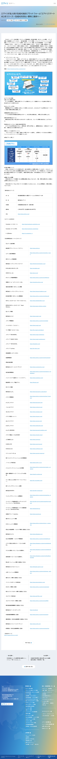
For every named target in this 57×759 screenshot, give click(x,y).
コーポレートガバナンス (47, 692)
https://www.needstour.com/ (36, 377)
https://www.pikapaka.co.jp (36, 534)
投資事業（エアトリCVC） (31, 695)
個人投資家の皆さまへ (47, 695)
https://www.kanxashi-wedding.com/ (38, 430)
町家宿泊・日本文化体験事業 (31, 726)
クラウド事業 (34, 697)
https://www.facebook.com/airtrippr (30, 228)
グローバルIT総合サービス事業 (32, 690)
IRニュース (45, 688)
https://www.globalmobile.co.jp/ (37, 300)
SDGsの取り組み (46, 715)
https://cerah (33, 610)
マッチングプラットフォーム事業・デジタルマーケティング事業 (32, 700)
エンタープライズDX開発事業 (31, 711)
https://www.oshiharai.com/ (36, 448)
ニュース (41, 24)
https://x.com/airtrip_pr (27, 233)
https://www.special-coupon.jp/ (37, 453)
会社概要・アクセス (29, 744)
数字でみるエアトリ (29, 742)
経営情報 (50, 688)
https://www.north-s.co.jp (36, 462)
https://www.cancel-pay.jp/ (36, 444)
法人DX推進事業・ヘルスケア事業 (32, 717)
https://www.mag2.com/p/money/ (37, 339)
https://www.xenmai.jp (35, 439)
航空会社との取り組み (30, 738)
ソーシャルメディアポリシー (30, 757)
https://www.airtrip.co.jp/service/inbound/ (39, 296)
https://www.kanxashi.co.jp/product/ (38, 391)
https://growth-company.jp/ (36, 490)
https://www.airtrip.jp (35, 248)
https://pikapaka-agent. (35, 566)
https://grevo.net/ (34, 273)
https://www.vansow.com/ (36, 421)
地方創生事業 (28, 697)
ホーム (37, 24)
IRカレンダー (45, 697)
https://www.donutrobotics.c (36, 582)
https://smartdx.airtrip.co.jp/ (36, 282)
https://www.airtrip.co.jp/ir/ (11, 635)
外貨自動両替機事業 (29, 724)
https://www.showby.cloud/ (36, 434)
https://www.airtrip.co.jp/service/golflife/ (39, 600)
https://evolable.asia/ (35, 268)
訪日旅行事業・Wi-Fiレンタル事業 (32, 692)
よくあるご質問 (46, 701)
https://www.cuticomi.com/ (36, 407)
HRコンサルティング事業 (31, 704)
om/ (44, 582)
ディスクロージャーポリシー (48, 699)
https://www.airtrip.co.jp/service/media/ (39, 320)
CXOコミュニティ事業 (30, 702)
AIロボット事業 (29, 720)
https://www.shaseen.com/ (36, 416)
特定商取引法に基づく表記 (51, 757)
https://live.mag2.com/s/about (37, 330)
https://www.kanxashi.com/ (36, 402)
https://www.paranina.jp (35, 514)
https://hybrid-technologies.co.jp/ (37, 263)
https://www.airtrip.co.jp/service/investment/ (40, 357)
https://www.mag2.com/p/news (37, 334)
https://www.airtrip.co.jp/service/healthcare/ (40, 538)
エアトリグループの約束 (30, 735)
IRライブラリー (51, 690)
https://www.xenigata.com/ (36, 411)
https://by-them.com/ (35, 348)
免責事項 (51, 703)
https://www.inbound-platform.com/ (38, 291)
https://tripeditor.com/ (35, 343)
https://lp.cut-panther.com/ (36, 480)
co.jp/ (42, 566)
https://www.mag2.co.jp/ (35, 316)
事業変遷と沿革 (29, 740)
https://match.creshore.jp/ (36, 474)
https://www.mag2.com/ (35, 325)
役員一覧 (36, 744)
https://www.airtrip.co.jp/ (23, 214)
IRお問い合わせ (46, 703)
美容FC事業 (28, 713)
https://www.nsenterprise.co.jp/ (37, 367)
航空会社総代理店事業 (30, 706)
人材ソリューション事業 (30, 719)
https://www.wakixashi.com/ (36, 425)
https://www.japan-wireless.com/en (38, 306)
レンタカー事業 (29, 708)
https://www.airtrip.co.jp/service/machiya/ (39, 628)
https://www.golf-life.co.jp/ (36, 596)
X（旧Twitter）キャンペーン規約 (41, 757)
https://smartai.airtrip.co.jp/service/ (16, 68)
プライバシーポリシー (21, 757)
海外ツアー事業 (29, 709)
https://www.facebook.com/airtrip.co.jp (31, 224)
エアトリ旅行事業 (29, 688)
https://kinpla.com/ (34, 382)
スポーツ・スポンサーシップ (48, 713)
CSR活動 (52, 715)
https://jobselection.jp (35, 508)
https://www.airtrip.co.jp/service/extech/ (39, 614)
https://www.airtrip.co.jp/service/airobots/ (39, 586)
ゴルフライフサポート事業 (31, 722)
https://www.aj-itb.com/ (35, 623)
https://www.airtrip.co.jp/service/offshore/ (39, 277)
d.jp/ (37, 610)
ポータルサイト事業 (29, 715)
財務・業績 (45, 690)
